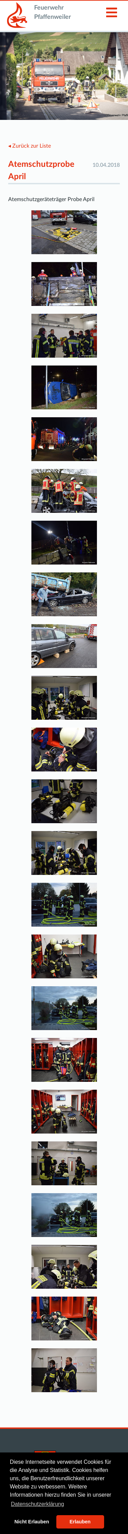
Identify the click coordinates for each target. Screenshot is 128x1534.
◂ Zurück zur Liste (29, 146)
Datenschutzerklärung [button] (37, 1504)
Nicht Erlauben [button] (31, 1521)
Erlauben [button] (80, 1521)
